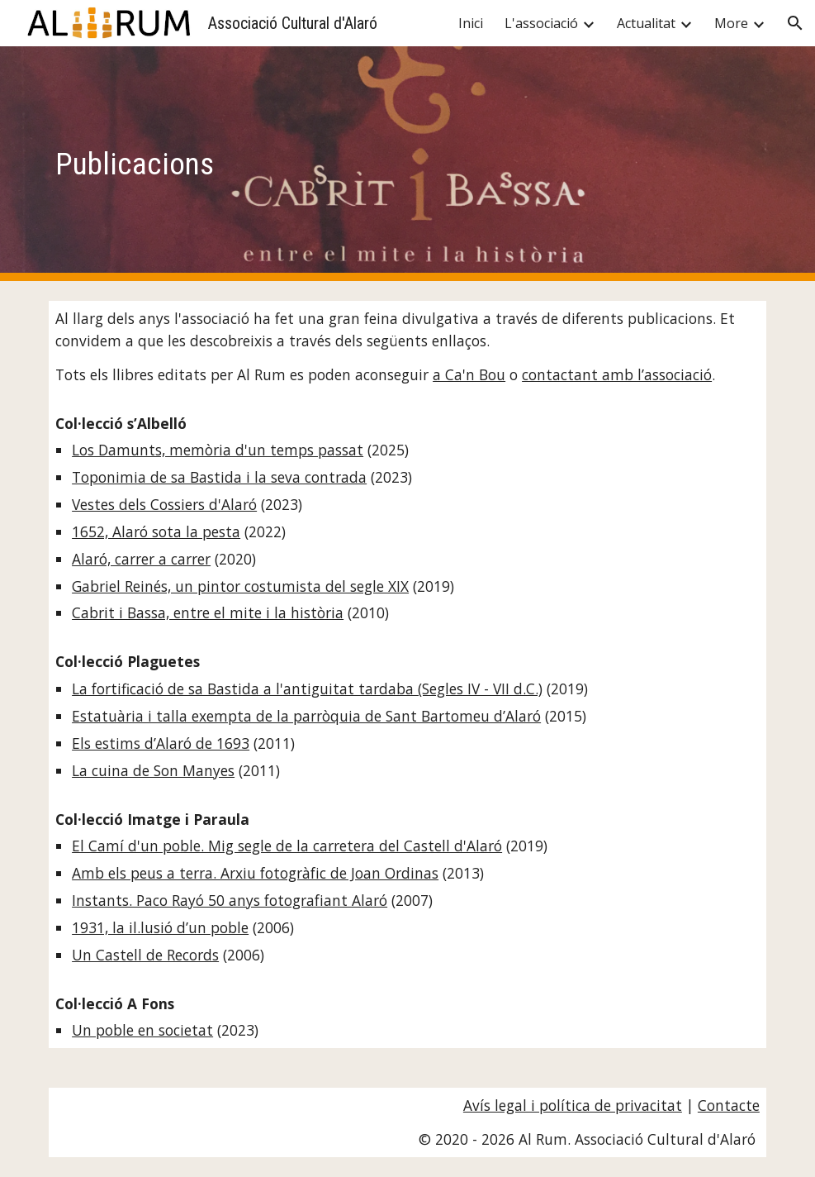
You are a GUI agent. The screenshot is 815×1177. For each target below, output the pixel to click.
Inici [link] (470, 23)
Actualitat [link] (646, 23)
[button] (795, 23)
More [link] (731, 23)
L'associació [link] (541, 23)
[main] (407, 163)
